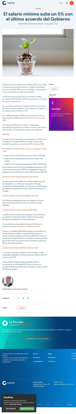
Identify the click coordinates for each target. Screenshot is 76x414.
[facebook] (18, 298)
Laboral (38, 8)
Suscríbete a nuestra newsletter (38, 338)
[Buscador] (67, 3)
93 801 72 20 (58, 382)
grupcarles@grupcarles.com (64, 384)
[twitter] (23, 298)
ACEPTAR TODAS (27, 409)
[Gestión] (61, 114)
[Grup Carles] (12, 3)
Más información (16, 404)
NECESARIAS (11, 409)
